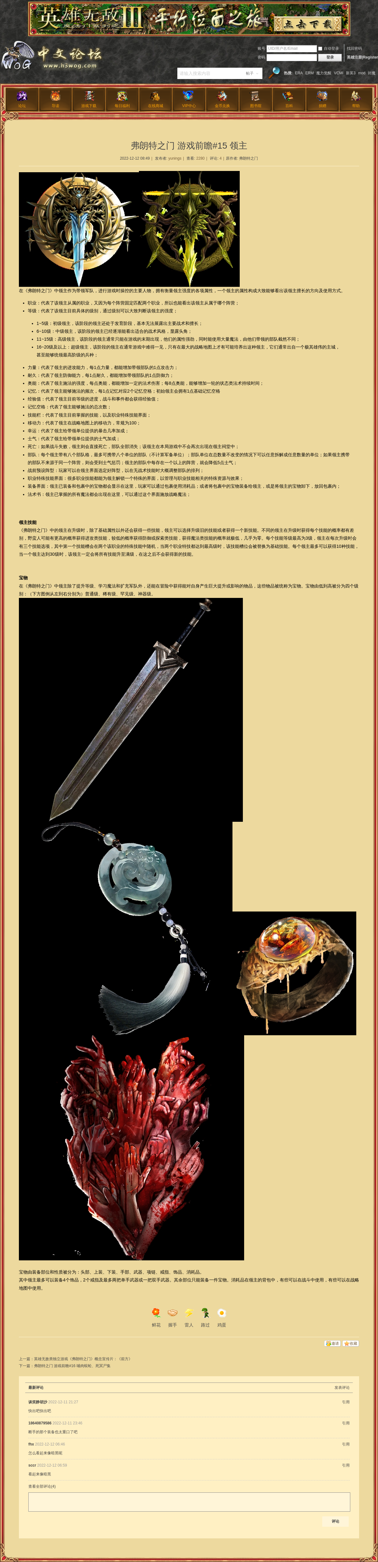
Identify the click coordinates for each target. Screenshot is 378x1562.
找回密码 (354, 48)
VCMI (338, 73)
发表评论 (342, 1387)
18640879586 (39, 1423)
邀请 (335, 1343)
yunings (175, 158)
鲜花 (156, 1317)
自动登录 (328, 48)
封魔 (371, 73)
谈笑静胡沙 (37, 1402)
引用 (346, 1402)
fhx (31, 1444)
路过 (205, 1317)
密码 (261, 57)
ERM (309, 73)
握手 (173, 1317)
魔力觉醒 (323, 73)
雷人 (189, 1317)
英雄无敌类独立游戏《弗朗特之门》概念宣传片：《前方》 (83, 1359)
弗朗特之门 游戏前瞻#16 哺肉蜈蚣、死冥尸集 (72, 1366)
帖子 (250, 73)
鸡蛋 (222, 1317)
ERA (299, 73)
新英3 (351, 73)
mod (361, 73)
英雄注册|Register (362, 57)
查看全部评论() (42, 1486)
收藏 (353, 1343)
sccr (32, 1465)
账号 (261, 48)
